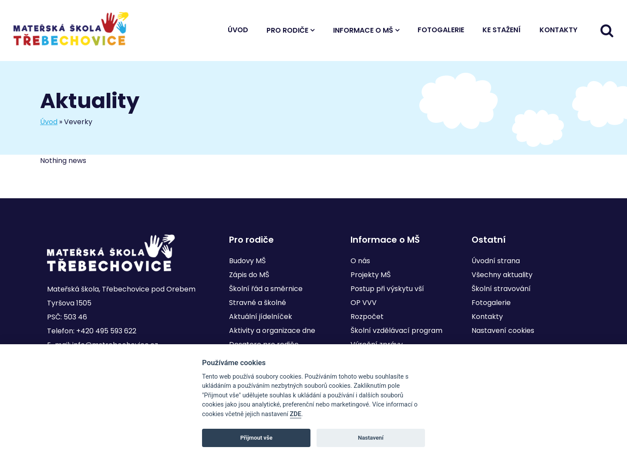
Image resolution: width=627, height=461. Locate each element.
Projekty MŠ (371, 275)
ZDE (295, 414)
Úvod (238, 30)
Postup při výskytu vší (387, 289)
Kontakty (558, 30)
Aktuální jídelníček (260, 317)
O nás (360, 261)
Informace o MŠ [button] (363, 30)
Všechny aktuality (502, 275)
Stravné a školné (257, 303)
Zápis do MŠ (249, 275)
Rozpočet (367, 317)
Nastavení (371, 437)
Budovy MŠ (247, 261)
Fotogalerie (441, 30)
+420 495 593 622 (106, 331)
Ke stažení (501, 30)
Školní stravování (501, 289)
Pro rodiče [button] (287, 30)
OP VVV (364, 303)
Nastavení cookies (503, 330)
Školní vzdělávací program (396, 330)
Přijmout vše (256, 437)
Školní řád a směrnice (266, 289)
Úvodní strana (496, 261)
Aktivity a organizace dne (272, 330)
